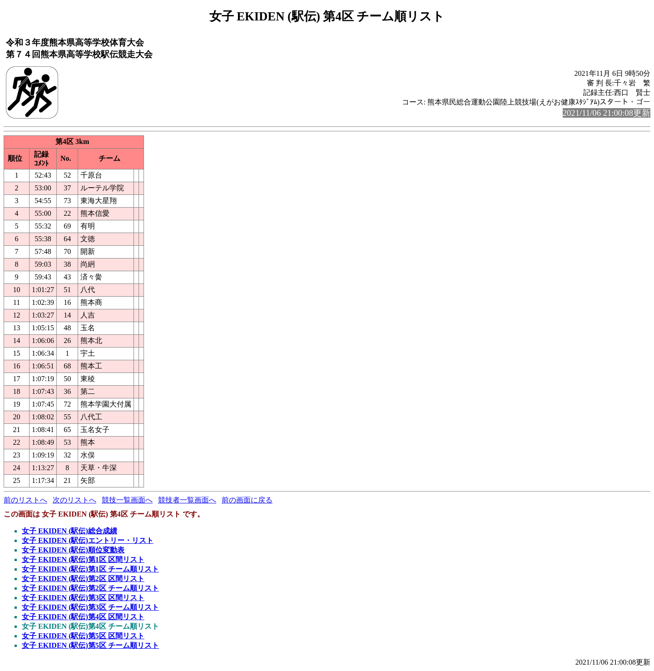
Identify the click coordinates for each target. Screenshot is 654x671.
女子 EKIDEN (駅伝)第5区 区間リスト (83, 636)
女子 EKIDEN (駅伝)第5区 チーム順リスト (90, 645)
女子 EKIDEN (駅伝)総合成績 (69, 531)
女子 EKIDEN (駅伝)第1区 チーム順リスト (90, 569)
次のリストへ (74, 500)
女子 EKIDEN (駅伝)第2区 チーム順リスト (90, 588)
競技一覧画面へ (127, 500)
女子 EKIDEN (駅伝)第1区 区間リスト (83, 559)
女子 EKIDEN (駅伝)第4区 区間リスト (83, 617)
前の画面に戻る (247, 500)
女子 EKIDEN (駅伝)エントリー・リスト (88, 540)
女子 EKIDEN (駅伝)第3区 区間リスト (83, 597)
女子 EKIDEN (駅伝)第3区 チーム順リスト (90, 607)
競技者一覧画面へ (187, 500)
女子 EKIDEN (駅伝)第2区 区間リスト (83, 578)
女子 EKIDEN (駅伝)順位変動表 (73, 550)
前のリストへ (25, 500)
